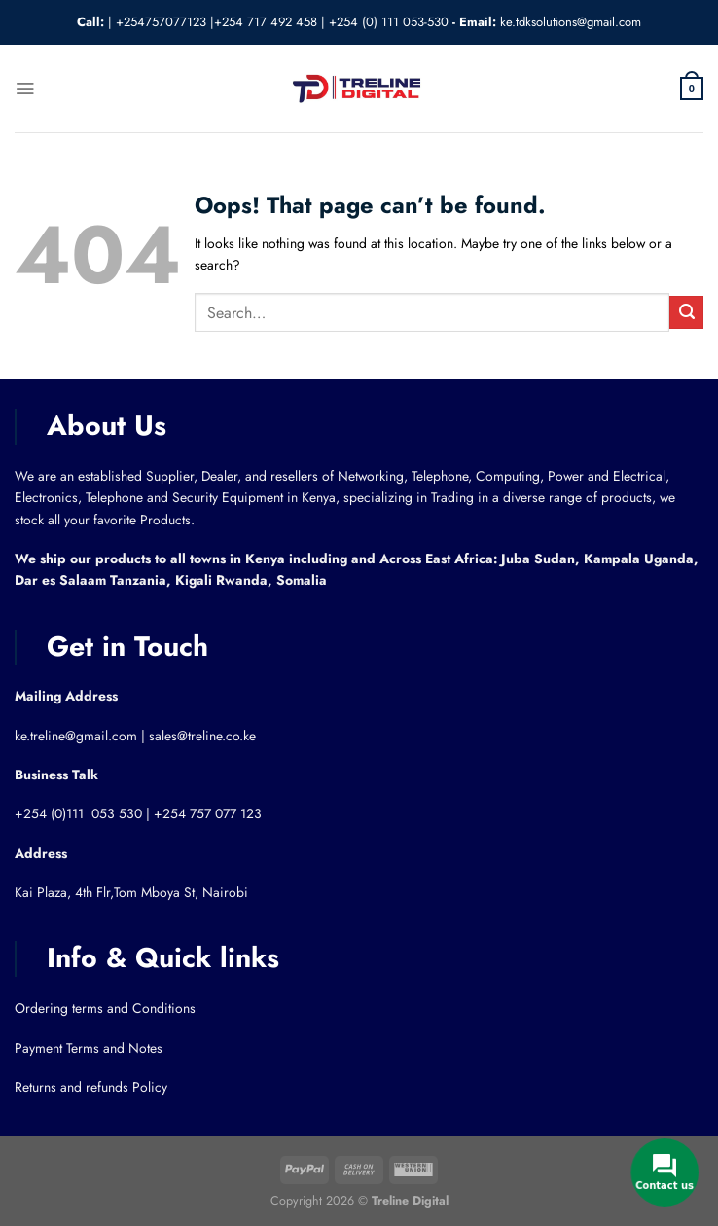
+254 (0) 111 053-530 (389, 22)
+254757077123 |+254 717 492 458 (216, 22)
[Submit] (686, 312)
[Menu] (25, 88)
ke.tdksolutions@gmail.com (570, 22)
